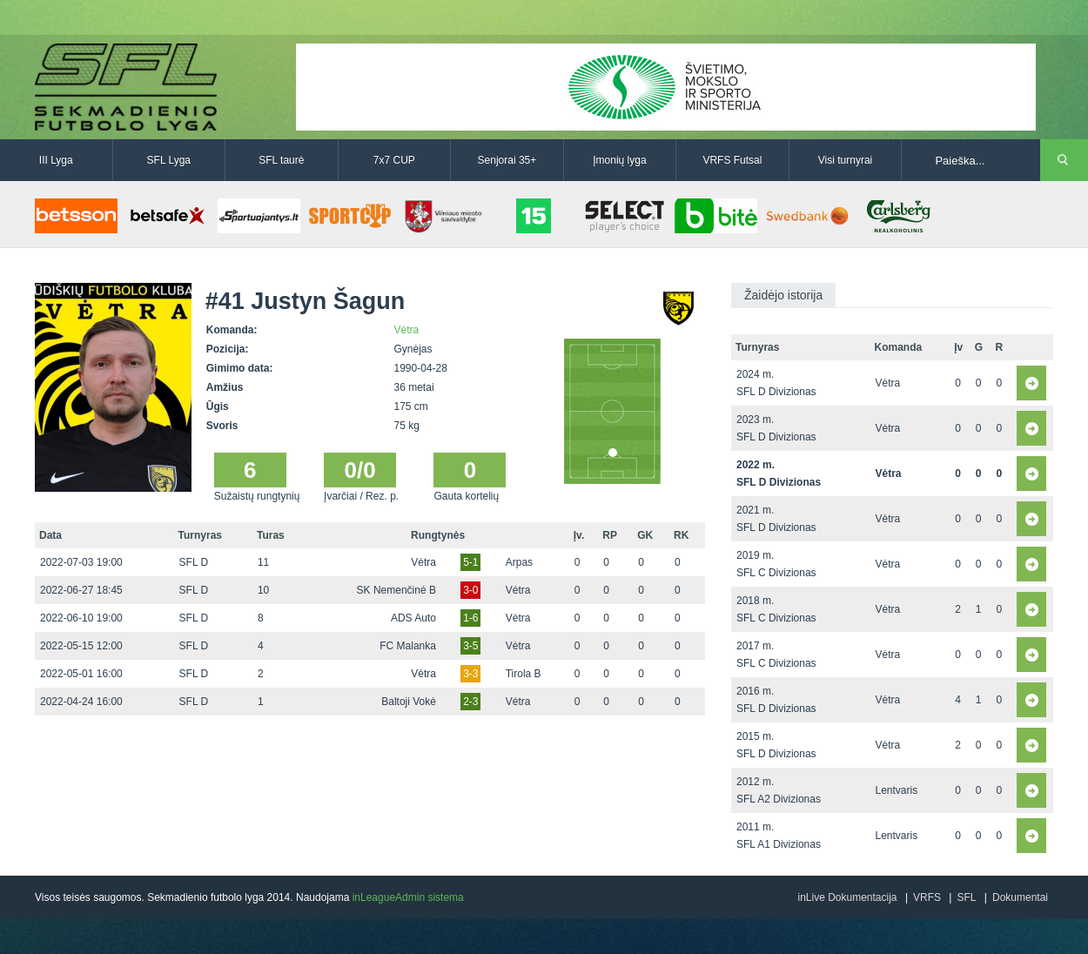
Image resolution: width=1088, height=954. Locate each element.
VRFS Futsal (732, 160)
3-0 (470, 590)
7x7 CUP (394, 160)
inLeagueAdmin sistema (408, 897)
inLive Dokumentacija (847, 897)
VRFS (927, 897)
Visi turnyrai (845, 160)
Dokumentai (1020, 897)
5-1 (470, 562)
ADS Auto (413, 618)
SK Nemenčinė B (396, 590)
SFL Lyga (169, 160)
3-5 (470, 646)
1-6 (470, 618)
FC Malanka (407, 646)
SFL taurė (281, 160)
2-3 (470, 701)
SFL (966, 897)
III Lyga (56, 160)
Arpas (519, 562)
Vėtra (407, 330)
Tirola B (523, 674)
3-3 (470, 674)
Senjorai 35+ (507, 160)
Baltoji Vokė (408, 701)
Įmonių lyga (619, 160)
